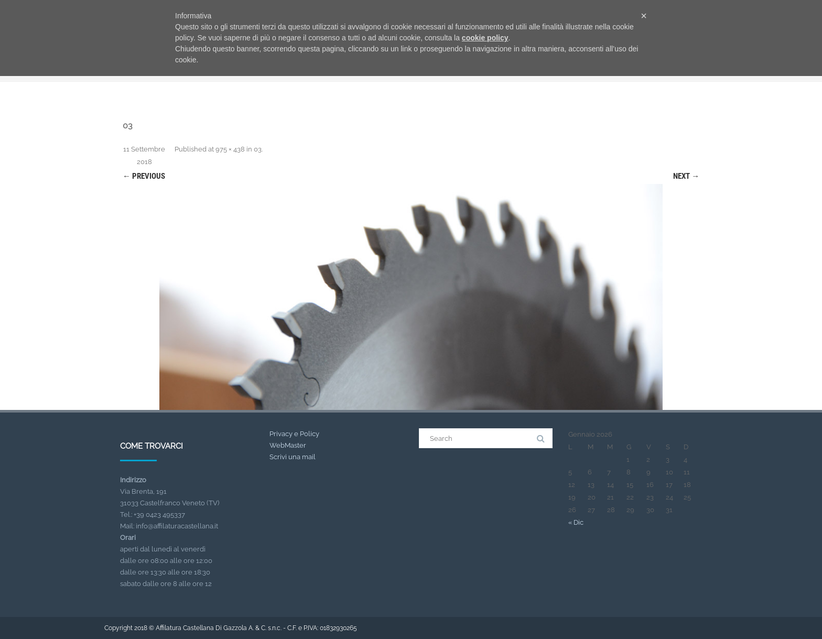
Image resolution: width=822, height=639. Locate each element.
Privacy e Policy (294, 434)
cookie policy (485, 38)
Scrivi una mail (292, 457)
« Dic (575, 522)
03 (258, 149)
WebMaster (287, 445)
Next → (686, 176)
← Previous (144, 176)
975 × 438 (230, 149)
